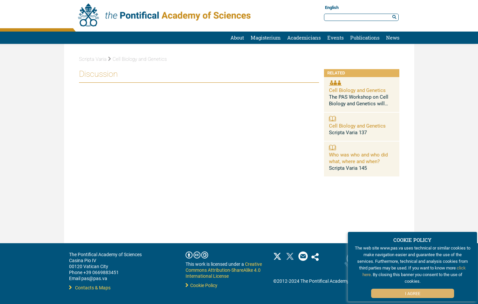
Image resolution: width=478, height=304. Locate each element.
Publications (364, 37)
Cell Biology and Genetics (137, 59)
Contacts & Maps (90, 287)
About (237, 37)
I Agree (412, 293)
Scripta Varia (93, 59)
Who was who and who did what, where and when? (358, 157)
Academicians (304, 37)
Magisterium (265, 37)
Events (335, 37)
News (392, 37)
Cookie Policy (201, 285)
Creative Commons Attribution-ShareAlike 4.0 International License (224, 270)
